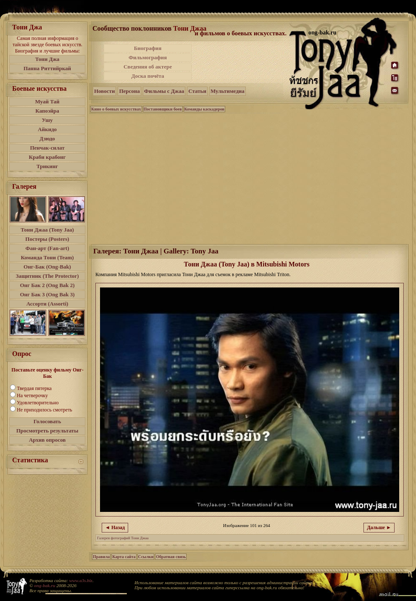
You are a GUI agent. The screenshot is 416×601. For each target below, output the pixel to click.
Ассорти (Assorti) (47, 303)
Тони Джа (47, 59)
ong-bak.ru (44, 585)
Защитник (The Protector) (47, 276)
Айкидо (47, 129)
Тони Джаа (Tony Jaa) (47, 230)
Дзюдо (47, 138)
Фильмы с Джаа (164, 91)
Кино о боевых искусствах (116, 109)
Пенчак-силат (47, 148)
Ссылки (146, 556)
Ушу (47, 120)
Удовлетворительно (37, 403)
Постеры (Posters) (47, 239)
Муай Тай (47, 101)
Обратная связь (171, 556)
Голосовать (47, 421)
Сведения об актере (148, 66)
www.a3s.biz (80, 580)
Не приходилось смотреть (44, 410)
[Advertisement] (241, 62)
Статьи (197, 91)
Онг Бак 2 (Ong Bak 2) (47, 285)
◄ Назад (115, 527)
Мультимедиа (228, 91)
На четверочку (32, 395)
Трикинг (47, 166)
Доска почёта (147, 76)
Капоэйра (47, 111)
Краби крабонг (47, 157)
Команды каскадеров (204, 109)
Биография (148, 48)
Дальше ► (379, 527)
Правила (101, 556)
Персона (129, 91)
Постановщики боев (163, 109)
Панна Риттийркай (47, 68)
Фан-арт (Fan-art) (47, 248)
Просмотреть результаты (47, 430)
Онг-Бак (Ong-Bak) (47, 267)
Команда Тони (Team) (47, 257)
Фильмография (148, 57)
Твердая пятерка (34, 388)
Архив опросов (47, 440)
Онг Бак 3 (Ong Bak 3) (47, 294)
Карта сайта (123, 556)
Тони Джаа (189, 28)
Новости (104, 91)
